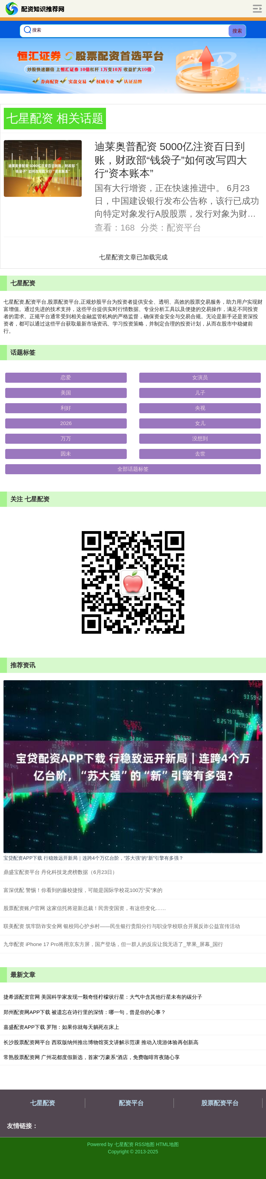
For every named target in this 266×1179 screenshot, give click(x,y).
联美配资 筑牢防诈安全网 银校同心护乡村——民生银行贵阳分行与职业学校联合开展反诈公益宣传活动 (121, 926)
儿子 (200, 393)
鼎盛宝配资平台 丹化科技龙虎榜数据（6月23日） (60, 872)
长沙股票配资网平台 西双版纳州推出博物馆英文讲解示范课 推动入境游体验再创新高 (100, 1042)
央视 (200, 408)
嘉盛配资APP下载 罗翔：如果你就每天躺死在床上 (61, 1027)
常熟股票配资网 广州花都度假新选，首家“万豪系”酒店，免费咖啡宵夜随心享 (91, 1057)
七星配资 (42, 1103)
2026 (66, 423)
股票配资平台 (220, 1103)
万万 (66, 438)
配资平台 (131, 1103)
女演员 (200, 377)
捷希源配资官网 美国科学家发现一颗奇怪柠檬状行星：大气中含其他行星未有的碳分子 (102, 997)
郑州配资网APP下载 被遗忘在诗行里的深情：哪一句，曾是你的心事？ (84, 1012)
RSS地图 (144, 1144)
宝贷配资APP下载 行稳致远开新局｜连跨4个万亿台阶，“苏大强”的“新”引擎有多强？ (93, 858)
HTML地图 (167, 1144)
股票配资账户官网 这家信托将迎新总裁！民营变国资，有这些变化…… (84, 908)
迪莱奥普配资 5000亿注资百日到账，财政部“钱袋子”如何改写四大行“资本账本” (171, 160)
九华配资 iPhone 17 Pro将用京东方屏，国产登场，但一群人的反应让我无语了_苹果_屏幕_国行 (113, 944)
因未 (66, 454)
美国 (66, 393)
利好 (66, 408)
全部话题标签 (133, 469)
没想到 (200, 438)
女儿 (200, 423)
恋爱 (66, 377)
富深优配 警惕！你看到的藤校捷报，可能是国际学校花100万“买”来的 (82, 890)
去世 (200, 454)
